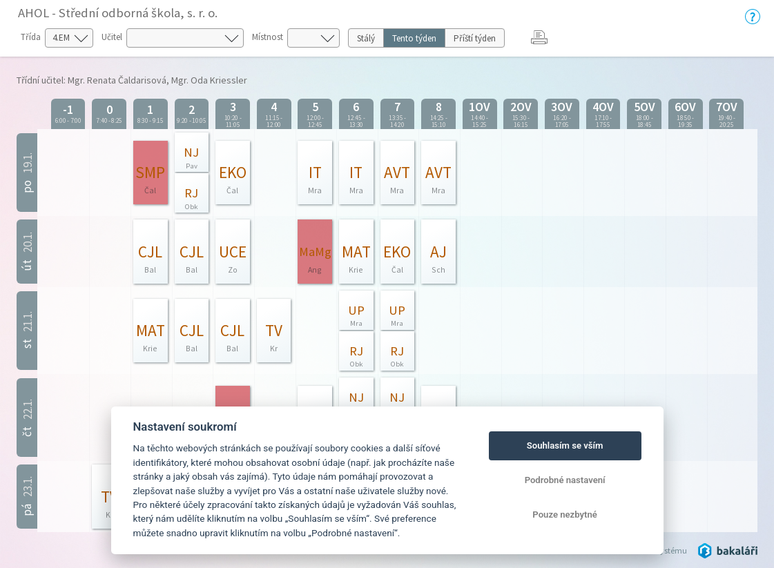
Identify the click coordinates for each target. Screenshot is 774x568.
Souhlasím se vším (565, 445)
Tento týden (414, 38)
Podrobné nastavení (565, 480)
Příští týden (475, 38)
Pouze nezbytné (564, 514)
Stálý (366, 38)
